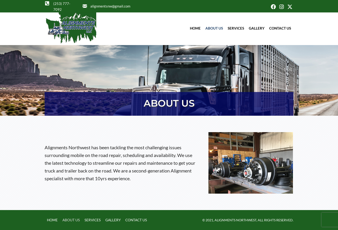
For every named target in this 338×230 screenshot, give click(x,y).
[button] (273, 6)
